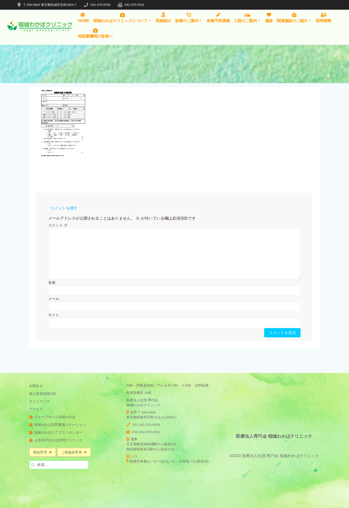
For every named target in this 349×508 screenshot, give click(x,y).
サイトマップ (39, 401)
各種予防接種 (218, 17)
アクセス (36, 409)
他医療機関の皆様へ (95, 33)
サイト (53, 315)
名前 (52, 282)
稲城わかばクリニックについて (122, 17)
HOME (83, 17)
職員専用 (42, 452)
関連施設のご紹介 (294, 17)
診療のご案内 (189, 17)
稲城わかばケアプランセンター (55, 432)
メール (53, 299)
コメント (58, 225)
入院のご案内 (247, 17)
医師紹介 (163, 17)
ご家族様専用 (74, 452)
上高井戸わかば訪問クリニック (55, 440)
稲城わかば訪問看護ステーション (57, 425)
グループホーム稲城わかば (52, 417)
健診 (269, 17)
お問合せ (36, 386)
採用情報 (323, 17)
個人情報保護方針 (43, 394)
